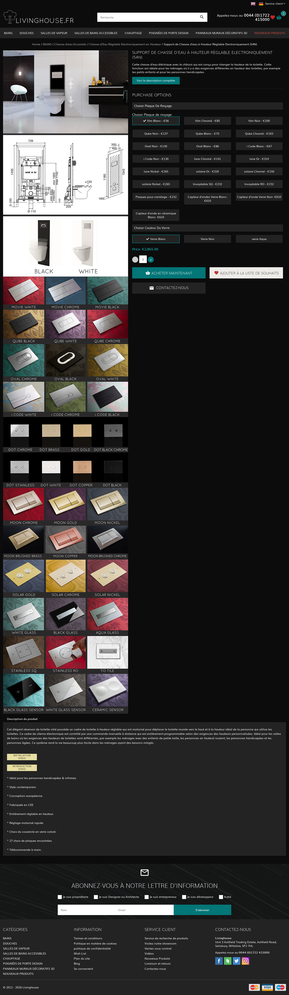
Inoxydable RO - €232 (259, 184)
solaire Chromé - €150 (259, 171)
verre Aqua (259, 239)
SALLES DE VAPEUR (54, 33)
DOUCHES (26, 33)
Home (36, 44)
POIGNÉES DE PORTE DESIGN (169, 33)
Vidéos (149, 953)
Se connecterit (83, 969)
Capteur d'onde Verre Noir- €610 (259, 197)
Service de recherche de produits (166, 938)
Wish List (80, 953)
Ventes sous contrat (158, 948)
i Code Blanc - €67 (259, 146)
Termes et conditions (88, 938)
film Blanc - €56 (158, 121)
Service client (274, 3)
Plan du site (82, 958)
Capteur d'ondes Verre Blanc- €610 (207, 199)
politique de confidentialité (92, 948)
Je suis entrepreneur (163, 897)
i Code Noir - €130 (156, 159)
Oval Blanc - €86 (207, 146)
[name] (86, 910)
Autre (227, 897)
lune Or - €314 (259, 159)
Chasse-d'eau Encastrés (70, 44)
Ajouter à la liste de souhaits (246, 272)
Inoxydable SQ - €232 (207, 184)
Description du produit (22, 719)
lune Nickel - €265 (156, 171)
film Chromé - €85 (207, 121)
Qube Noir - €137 (156, 133)
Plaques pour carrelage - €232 (156, 197)
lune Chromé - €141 (207, 159)
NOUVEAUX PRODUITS (270, 33)
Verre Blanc (158, 239)
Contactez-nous (169, 288)
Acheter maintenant (169, 272)
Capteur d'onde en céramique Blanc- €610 (156, 215)
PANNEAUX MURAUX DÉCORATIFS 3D (221, 33)
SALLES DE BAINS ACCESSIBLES (95, 33)
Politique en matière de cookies (95, 943)
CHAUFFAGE (133, 33)
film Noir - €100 (259, 121)
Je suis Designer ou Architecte (119, 897)
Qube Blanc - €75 (207, 133)
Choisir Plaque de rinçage (152, 114)
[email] (144, 910)
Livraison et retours (158, 963)
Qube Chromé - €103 (259, 133)
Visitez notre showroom (160, 943)
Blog (77, 963)
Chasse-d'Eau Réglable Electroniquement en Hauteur (125, 44)
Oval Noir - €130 (156, 146)
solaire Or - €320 (207, 171)
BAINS (8, 33)
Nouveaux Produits (157, 958)
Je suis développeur (200, 897)
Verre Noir (207, 239)
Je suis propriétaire (75, 897)
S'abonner (202, 910)
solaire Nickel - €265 (156, 184)
